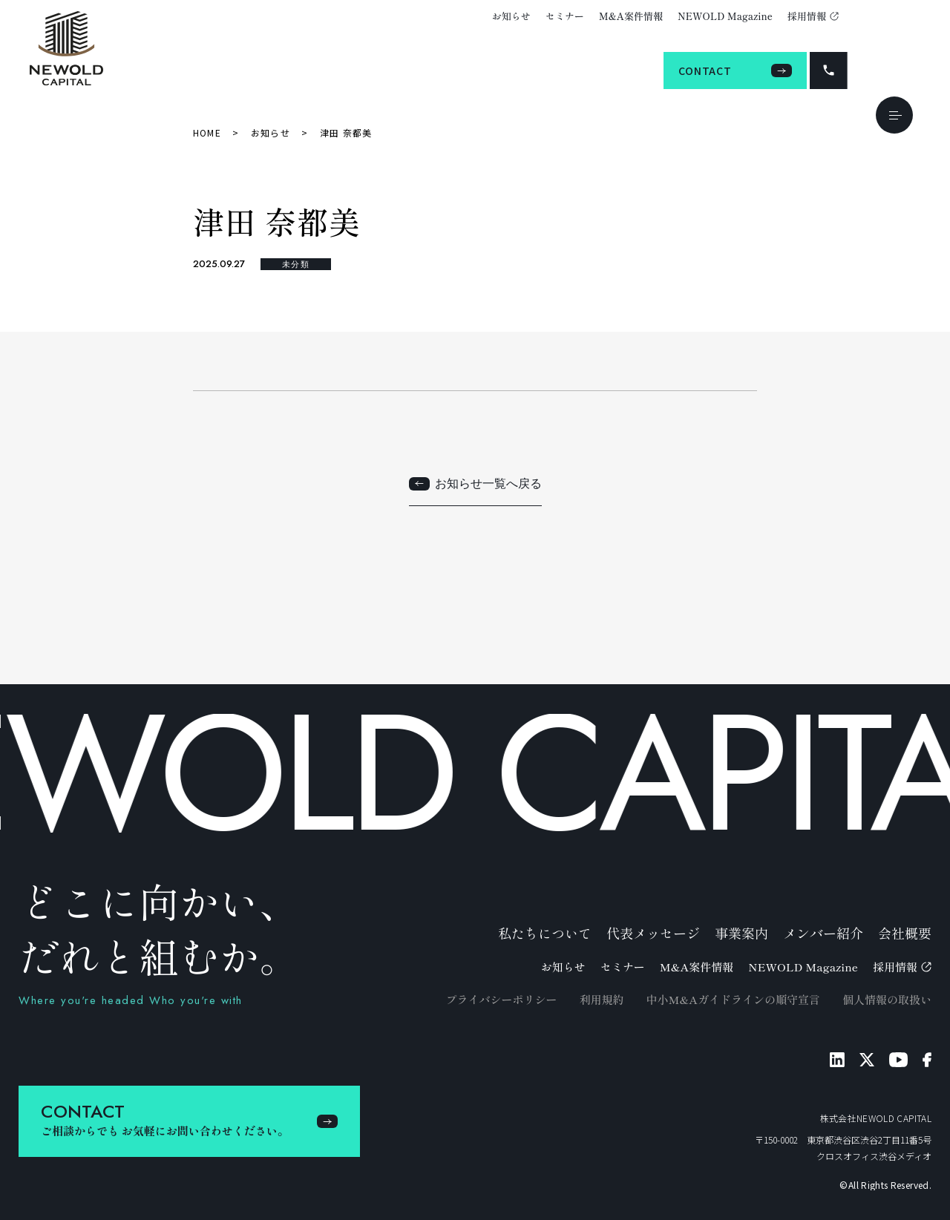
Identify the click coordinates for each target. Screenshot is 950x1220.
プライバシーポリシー (501, 999)
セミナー (565, 16)
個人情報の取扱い (886, 999)
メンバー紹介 (823, 932)
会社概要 (904, 932)
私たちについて (545, 932)
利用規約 (601, 999)
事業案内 (741, 932)
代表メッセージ (653, 932)
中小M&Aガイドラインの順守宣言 (733, 999)
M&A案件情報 (631, 16)
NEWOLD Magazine (725, 16)
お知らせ (511, 16)
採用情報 (813, 16)
